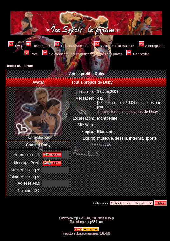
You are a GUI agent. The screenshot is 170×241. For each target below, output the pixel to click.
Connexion (138, 54)
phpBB (77, 218)
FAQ (15, 46)
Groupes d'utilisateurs (114, 46)
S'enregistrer (152, 46)
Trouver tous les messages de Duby (127, 111)
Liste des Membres (72, 46)
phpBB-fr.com (95, 222)
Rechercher (38, 46)
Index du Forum (20, 66)
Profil (31, 54)
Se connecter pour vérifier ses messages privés (82, 54)
